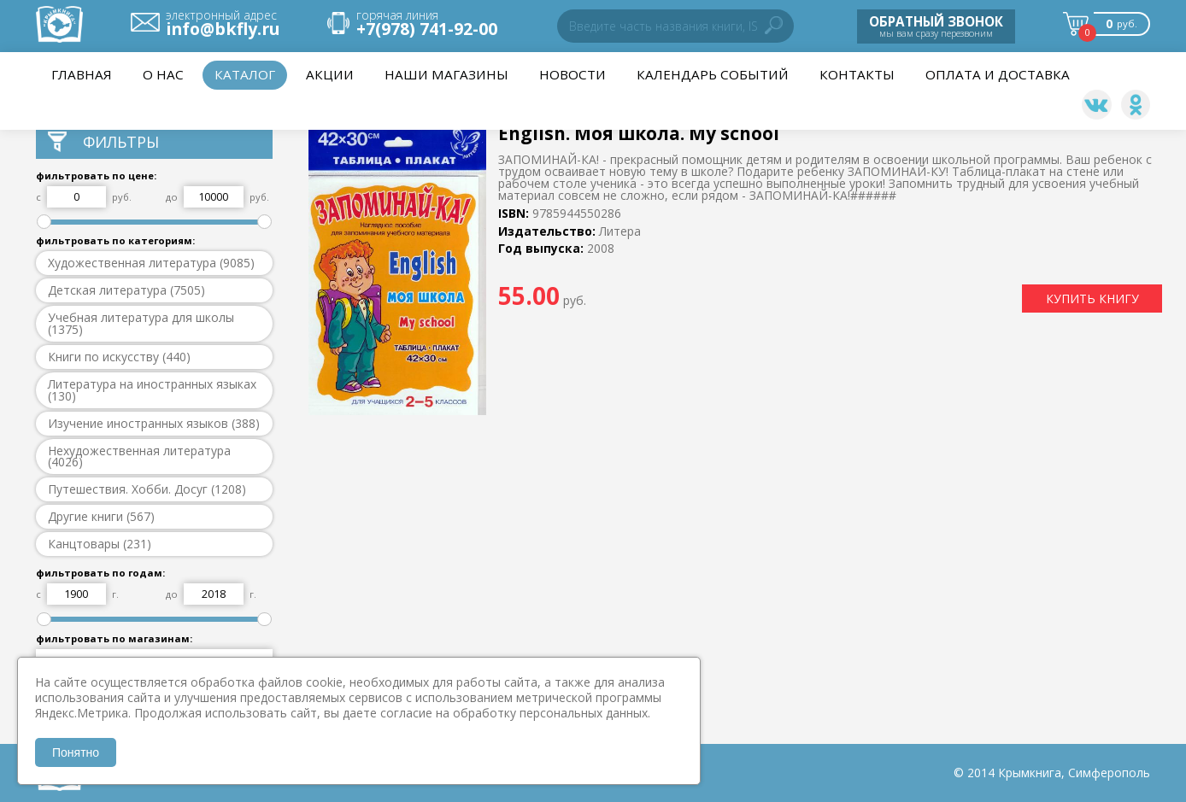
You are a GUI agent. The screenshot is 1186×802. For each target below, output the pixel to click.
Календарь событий (713, 74)
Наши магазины (446, 74)
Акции (330, 74)
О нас (163, 74)
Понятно (75, 752)
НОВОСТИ (572, 74)
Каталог (244, 74)
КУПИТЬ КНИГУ (1092, 298)
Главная (81, 74)
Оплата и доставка (997, 74)
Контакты (857, 74)
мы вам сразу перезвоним (936, 26)
